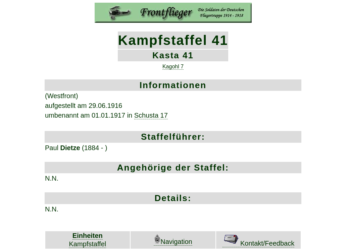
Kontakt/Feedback (258, 243)
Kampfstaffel (87, 244)
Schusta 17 (151, 115)
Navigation (173, 241)
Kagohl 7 (173, 66)
